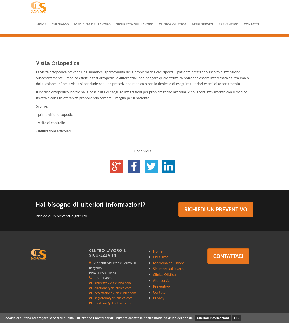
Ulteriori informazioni (213, 318)
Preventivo (229, 24)
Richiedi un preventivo (215, 209)
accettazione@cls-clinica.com (115, 293)
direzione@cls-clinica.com (112, 288)
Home (41, 24)
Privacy (158, 298)
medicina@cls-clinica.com (112, 303)
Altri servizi (202, 24)
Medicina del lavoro (92, 24)
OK (236, 318)
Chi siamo (60, 24)
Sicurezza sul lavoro (135, 24)
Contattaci (228, 256)
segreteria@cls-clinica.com (113, 298)
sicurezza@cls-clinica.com (112, 283)
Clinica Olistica (172, 24)
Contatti (251, 24)
